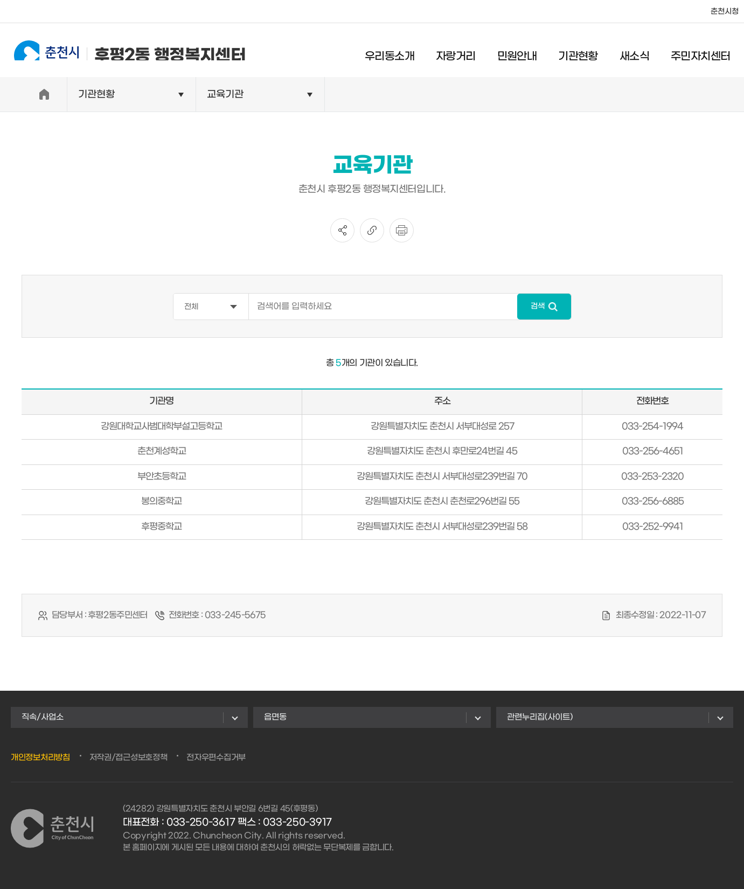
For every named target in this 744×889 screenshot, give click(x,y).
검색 (538, 306)
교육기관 (225, 94)
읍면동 (275, 717)
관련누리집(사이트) (540, 717)
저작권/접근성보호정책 (128, 757)
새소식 (642, 51)
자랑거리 (464, 51)
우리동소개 (398, 51)
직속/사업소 (43, 717)
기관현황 (587, 51)
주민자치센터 (709, 51)
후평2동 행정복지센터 (121, 50)
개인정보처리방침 (40, 757)
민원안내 (525, 51)
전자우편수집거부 (216, 757)
